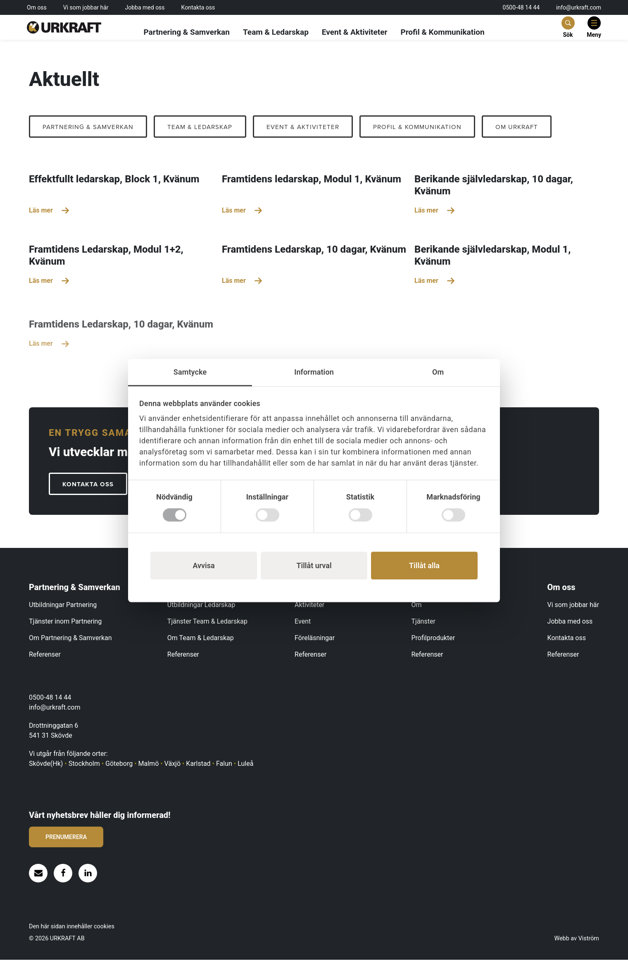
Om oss (37, 7)
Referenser (45, 656)
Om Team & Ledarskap (200, 639)
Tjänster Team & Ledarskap (207, 622)
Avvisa (203, 565)
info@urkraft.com (578, 7)
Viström (588, 939)
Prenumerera (66, 838)
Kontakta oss (198, 7)
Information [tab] (314, 372)
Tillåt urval (313, 565)
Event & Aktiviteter (355, 32)
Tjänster (423, 622)
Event (303, 622)
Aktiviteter (309, 606)
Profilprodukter (433, 639)
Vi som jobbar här (86, 7)
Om (417, 606)
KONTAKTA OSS (90, 485)
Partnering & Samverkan (186, 32)
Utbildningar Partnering (63, 606)
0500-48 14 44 (521, 7)
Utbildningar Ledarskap (201, 606)
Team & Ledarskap (276, 32)
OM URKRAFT (536, 127)
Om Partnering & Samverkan (70, 639)
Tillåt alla (424, 565)
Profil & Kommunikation (442, 32)
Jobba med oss (145, 7)
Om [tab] (438, 372)
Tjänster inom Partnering (65, 622)
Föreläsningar (315, 639)
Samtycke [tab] (190, 372)
